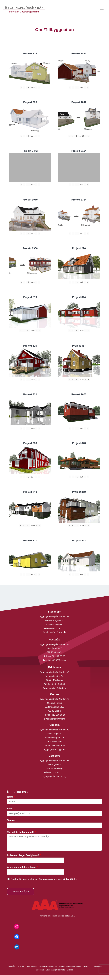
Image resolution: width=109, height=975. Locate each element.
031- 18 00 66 (58, 772)
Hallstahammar (50, 966)
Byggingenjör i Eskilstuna (54, 688)
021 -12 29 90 (58, 656)
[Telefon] (54, 825)
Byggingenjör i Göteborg (54, 776)
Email (11, 808)
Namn (11, 797)
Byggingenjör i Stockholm (54, 632)
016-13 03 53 (58, 684)
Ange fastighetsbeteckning (22, 867)
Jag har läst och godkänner (44, 879)
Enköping (87, 966)
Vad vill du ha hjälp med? (21, 832)
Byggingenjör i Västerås (54, 660)
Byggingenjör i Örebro (54, 719)
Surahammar (31, 966)
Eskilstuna (97, 966)
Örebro (70, 970)
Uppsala (40, 970)
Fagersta (20, 966)
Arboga (69, 966)
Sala (41, 966)
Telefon (11, 820)
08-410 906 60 (58, 628)
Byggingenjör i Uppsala (54, 749)
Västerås (12, 966)
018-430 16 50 (58, 745)
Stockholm (60, 970)
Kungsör (77, 966)
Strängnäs (50, 970)
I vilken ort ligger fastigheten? (24, 855)
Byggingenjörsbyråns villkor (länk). (58, 879)
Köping (62, 966)
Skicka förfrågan (20, 891)
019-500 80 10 (58, 715)
